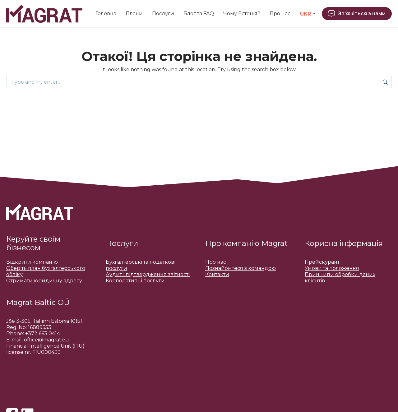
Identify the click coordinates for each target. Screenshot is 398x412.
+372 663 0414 (42, 333)
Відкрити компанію (32, 262)
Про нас (215, 262)
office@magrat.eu (46, 340)
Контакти (217, 274)
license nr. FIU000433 (33, 352)
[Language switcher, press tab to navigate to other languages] (308, 13)
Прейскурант (322, 262)
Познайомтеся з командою (240, 268)
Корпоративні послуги (135, 281)
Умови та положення (332, 268)
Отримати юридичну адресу (44, 281)
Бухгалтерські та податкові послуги (140, 265)
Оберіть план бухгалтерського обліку (45, 271)
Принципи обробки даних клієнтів (340, 277)
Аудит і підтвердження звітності (148, 274)
